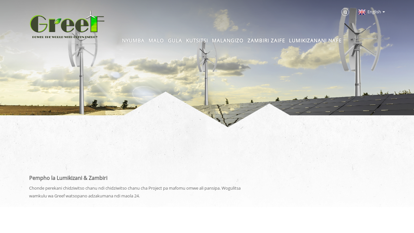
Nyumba (133, 40)
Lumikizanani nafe (315, 40)
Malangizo (228, 40)
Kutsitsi (197, 40)
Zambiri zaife (266, 40)
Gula (175, 40)
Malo (156, 40)
